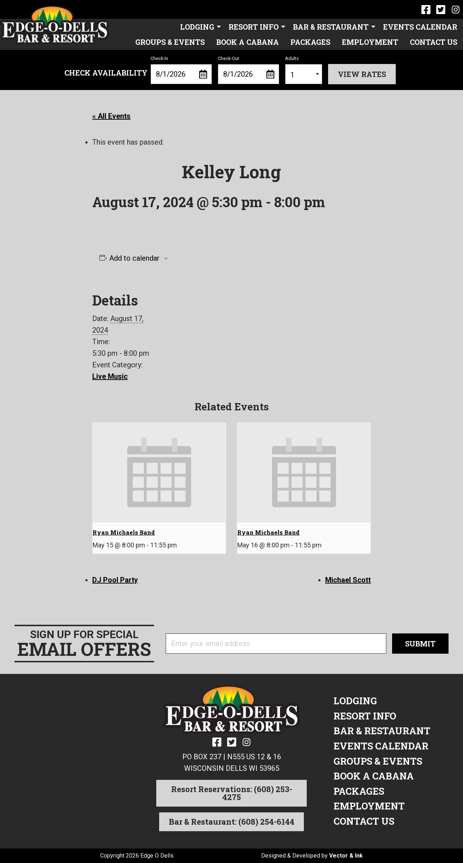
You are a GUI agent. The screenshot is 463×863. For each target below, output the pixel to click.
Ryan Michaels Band (124, 532)
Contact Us (433, 42)
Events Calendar (420, 26)
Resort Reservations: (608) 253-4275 (231, 793)
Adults (303, 70)
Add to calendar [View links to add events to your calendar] (134, 258)
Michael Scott (348, 580)
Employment (370, 42)
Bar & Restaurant (331, 26)
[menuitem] (198, 26)
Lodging (197, 26)
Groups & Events (170, 42)
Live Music (110, 376)
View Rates (362, 74)
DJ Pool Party (115, 580)
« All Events (111, 116)
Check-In (181, 70)
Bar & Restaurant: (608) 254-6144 (231, 821)
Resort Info (254, 26)
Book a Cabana (247, 42)
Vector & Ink (346, 855)
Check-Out (248, 70)
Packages (310, 42)
